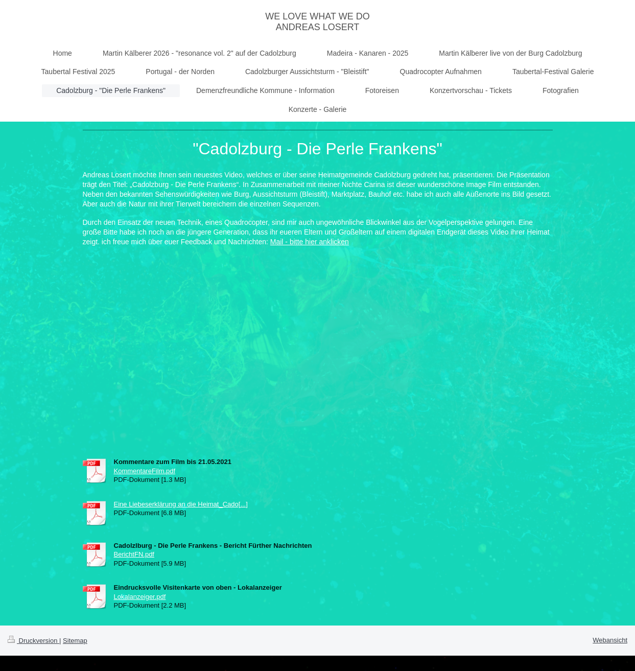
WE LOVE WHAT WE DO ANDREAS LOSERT (317, 21)
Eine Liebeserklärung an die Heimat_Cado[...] (181, 504)
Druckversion (33, 640)
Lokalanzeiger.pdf (140, 596)
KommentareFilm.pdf (145, 471)
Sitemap (75, 640)
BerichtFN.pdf (134, 554)
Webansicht (610, 640)
